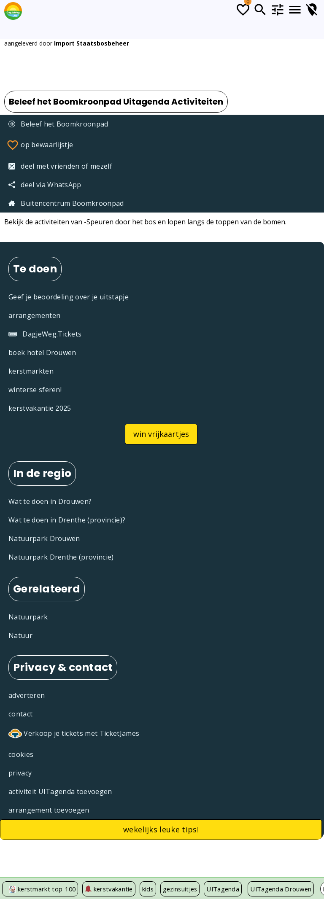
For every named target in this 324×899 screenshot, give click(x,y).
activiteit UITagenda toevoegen (60, 791)
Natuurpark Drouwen (44, 538)
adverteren (26, 695)
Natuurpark (28, 617)
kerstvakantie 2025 (39, 408)
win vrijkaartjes (161, 434)
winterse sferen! (35, 389)
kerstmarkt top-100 (47, 889)
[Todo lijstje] (243, 9)
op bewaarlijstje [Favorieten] (39, 145)
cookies (20, 754)
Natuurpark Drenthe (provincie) (61, 557)
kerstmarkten (31, 371)
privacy (20, 773)
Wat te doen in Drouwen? (50, 501)
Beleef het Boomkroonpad (58, 124)
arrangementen (34, 315)
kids (148, 889)
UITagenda (222, 889)
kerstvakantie (108, 889)
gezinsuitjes (180, 889)
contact (20, 714)
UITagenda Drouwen (280, 889)
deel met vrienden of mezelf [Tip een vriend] (60, 166)
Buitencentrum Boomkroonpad (66, 203)
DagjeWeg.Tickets (44, 334)
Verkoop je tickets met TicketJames (73, 734)
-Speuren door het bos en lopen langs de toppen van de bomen (184, 221)
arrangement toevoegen (48, 810)
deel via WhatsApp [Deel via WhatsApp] (44, 184)
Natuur (20, 635)
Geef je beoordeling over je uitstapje (68, 296)
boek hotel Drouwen (42, 352)
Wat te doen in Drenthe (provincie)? (66, 520)
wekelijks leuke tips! (161, 829)
